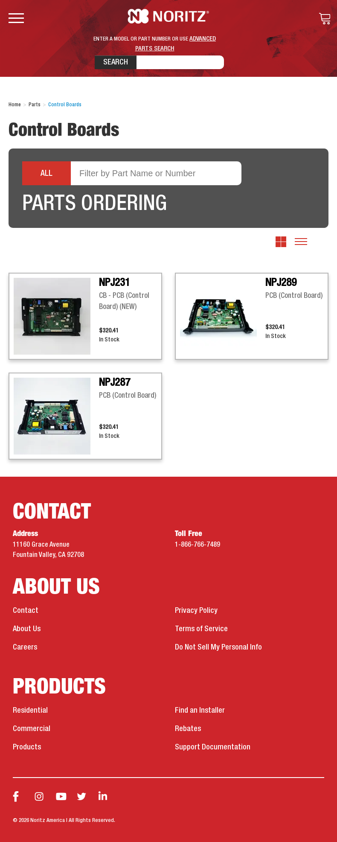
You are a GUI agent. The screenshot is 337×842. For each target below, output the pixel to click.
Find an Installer (200, 710)
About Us (27, 629)
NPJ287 (114, 382)
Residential (30, 710)
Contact (25, 610)
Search (115, 62)
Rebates (188, 728)
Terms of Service (201, 629)
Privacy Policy (196, 610)
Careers (25, 647)
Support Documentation (212, 747)
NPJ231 (114, 283)
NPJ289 (280, 283)
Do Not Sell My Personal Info (218, 647)
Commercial (31, 728)
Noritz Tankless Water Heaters (169, 16)
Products (27, 747)
